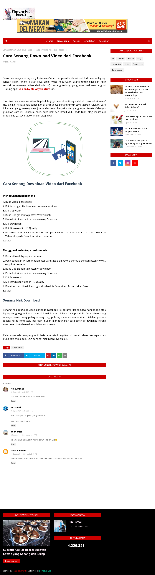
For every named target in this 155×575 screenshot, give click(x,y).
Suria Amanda (18, 450)
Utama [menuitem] (49, 40)
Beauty (131, 58)
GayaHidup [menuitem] (63, 40)
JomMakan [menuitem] (89, 40)
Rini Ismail (75, 522)
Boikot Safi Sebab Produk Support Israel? (136, 130)
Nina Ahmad (17, 388)
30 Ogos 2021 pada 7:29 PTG (22, 392)
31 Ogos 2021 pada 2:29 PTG (22, 411)
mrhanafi (16, 407)
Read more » (11, 561)
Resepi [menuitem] (76, 40)
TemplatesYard (19, 571)
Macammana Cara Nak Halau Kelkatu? (135, 106)
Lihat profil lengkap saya (78, 526)
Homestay (116, 64)
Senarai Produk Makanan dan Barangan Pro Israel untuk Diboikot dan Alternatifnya (136, 91)
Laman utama (9, 50)
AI (113, 58)
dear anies (16, 431)
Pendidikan (138, 64)
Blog (139, 58)
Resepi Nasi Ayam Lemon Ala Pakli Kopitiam (138, 118)
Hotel (127, 64)
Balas (13, 401)
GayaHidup (21, 50)
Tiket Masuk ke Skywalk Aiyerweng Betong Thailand (138, 142)
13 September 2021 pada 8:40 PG (24, 454)
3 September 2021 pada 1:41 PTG (24, 435)
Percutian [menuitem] (104, 40)
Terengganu (117, 70)
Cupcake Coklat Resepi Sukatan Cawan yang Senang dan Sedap (24, 552)
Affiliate (120, 58)
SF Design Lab (45, 571)
